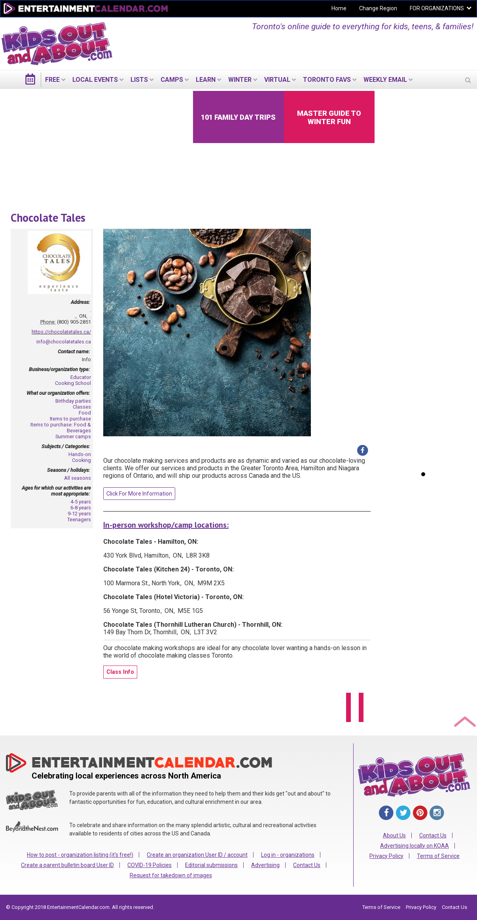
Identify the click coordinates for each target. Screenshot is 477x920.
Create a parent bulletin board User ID (67, 865)
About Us (394, 835)
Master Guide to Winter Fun (329, 117)
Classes (82, 407)
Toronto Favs (327, 79)
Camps (172, 79)
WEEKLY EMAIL (385, 79)
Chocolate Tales (48, 217)
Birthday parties (73, 401)
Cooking (81, 460)
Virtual (277, 79)
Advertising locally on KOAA (414, 846)
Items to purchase (70, 419)
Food (85, 413)
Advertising (265, 865)
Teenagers (79, 519)
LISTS (139, 79)
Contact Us (306, 865)
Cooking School (73, 383)
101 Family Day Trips (238, 117)
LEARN (206, 79)
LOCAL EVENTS (95, 79)
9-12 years (79, 514)
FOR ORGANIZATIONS (437, 8)
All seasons (77, 478)
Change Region (378, 8)
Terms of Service (438, 856)
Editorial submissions (211, 865)
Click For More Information (139, 493)
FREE (52, 79)
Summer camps (73, 436)
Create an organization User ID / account (197, 855)
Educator (80, 377)
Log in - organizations (287, 855)
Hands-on (79, 454)
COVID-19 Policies (149, 865)
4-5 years (80, 502)
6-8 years (80, 508)
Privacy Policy (386, 856)
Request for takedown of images (171, 875)
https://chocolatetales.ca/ (61, 332)
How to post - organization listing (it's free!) (80, 855)
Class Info (120, 672)
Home (338, 8)
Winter (240, 79)
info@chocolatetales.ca (63, 342)
